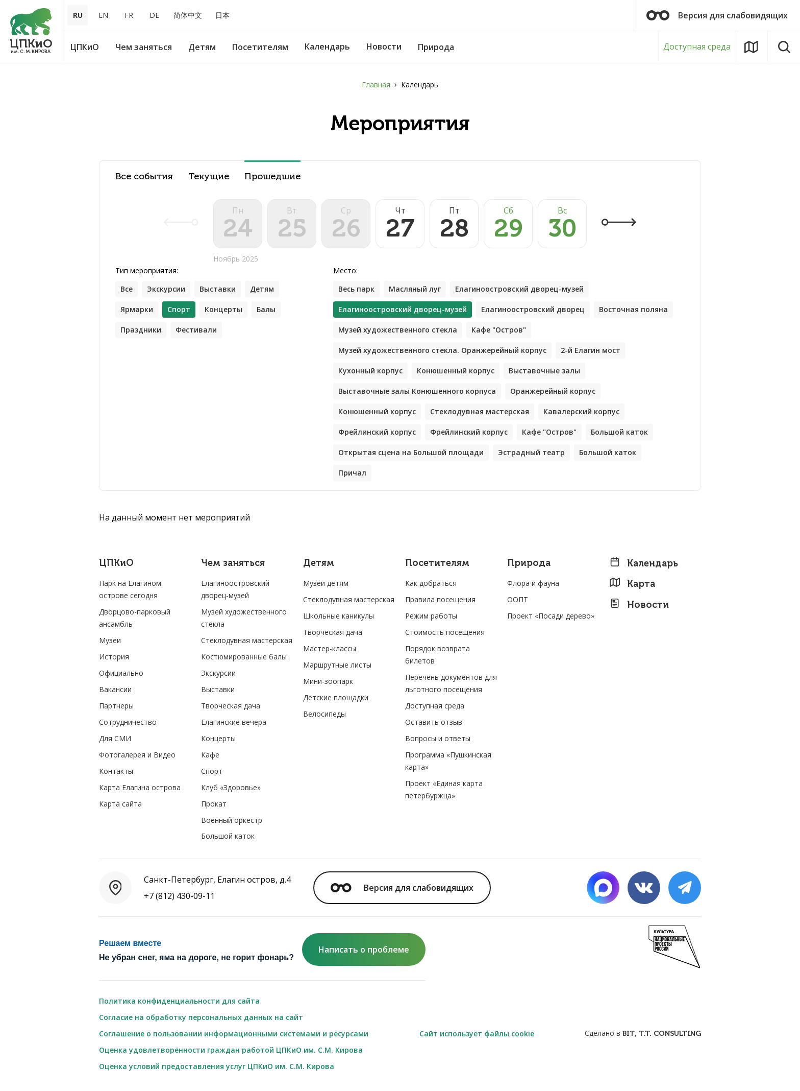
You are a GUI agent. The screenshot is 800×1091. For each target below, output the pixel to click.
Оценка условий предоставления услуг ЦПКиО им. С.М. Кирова (216, 1066)
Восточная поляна (633, 309)
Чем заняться (233, 563)
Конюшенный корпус (455, 370)
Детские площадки (335, 697)
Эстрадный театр (531, 452)
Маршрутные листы (337, 665)
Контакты (116, 771)
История (114, 656)
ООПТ (517, 599)
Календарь (643, 563)
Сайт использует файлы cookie (476, 1033)
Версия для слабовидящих (717, 15)
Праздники (140, 330)
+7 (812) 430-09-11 (179, 896)
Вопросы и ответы (437, 738)
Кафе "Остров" (498, 330)
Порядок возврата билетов (437, 655)
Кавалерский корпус (581, 411)
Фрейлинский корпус (377, 432)
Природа (529, 563)
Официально (121, 673)
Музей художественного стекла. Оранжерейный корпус (442, 350)
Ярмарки (136, 309)
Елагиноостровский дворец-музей (519, 289)
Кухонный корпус (370, 370)
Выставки (217, 289)
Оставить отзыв (433, 722)
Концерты (223, 309)
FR (128, 15)
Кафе (210, 755)
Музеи (110, 640)
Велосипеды (324, 714)
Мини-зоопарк (328, 681)
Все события (144, 176)
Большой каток (619, 432)
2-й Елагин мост (590, 350)
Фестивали (196, 330)
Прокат (214, 804)
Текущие (208, 176)
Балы (266, 309)
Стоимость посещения (445, 632)
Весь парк (356, 289)
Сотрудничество (128, 722)
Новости (639, 604)
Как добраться (431, 583)
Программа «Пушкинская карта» (448, 761)
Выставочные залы (544, 370)
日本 (222, 15)
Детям (262, 289)
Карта (632, 583)
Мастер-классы (329, 648)
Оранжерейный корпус (552, 391)
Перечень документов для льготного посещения (451, 683)
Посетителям (437, 563)
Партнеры (116, 705)
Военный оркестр (231, 820)
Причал (352, 473)
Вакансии (115, 689)
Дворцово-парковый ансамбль (134, 618)
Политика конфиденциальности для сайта (179, 1001)
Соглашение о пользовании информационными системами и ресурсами (233, 1033)
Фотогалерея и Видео (137, 755)
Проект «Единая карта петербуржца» (444, 789)
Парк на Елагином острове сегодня (130, 589)
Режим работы (431, 616)
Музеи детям (325, 583)
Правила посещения (440, 599)
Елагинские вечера (233, 722)
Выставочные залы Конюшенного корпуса (417, 391)
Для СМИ (115, 738)
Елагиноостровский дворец (533, 309)
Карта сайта (120, 804)
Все (126, 289)
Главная (376, 84)
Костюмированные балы (244, 656)
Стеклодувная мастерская (479, 411)
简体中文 (187, 15)
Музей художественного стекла (397, 330)
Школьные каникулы (338, 616)
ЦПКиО (116, 563)
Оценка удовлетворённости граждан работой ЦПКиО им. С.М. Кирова (231, 1050)
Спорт (211, 771)
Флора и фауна (533, 583)
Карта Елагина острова (140, 787)
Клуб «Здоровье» (231, 787)
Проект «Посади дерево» (550, 616)
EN (103, 15)
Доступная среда (697, 46)
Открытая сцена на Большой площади (411, 452)
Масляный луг (415, 289)
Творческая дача (230, 705)
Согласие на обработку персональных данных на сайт (201, 1017)
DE (154, 15)
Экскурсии (166, 289)
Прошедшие (272, 176)
